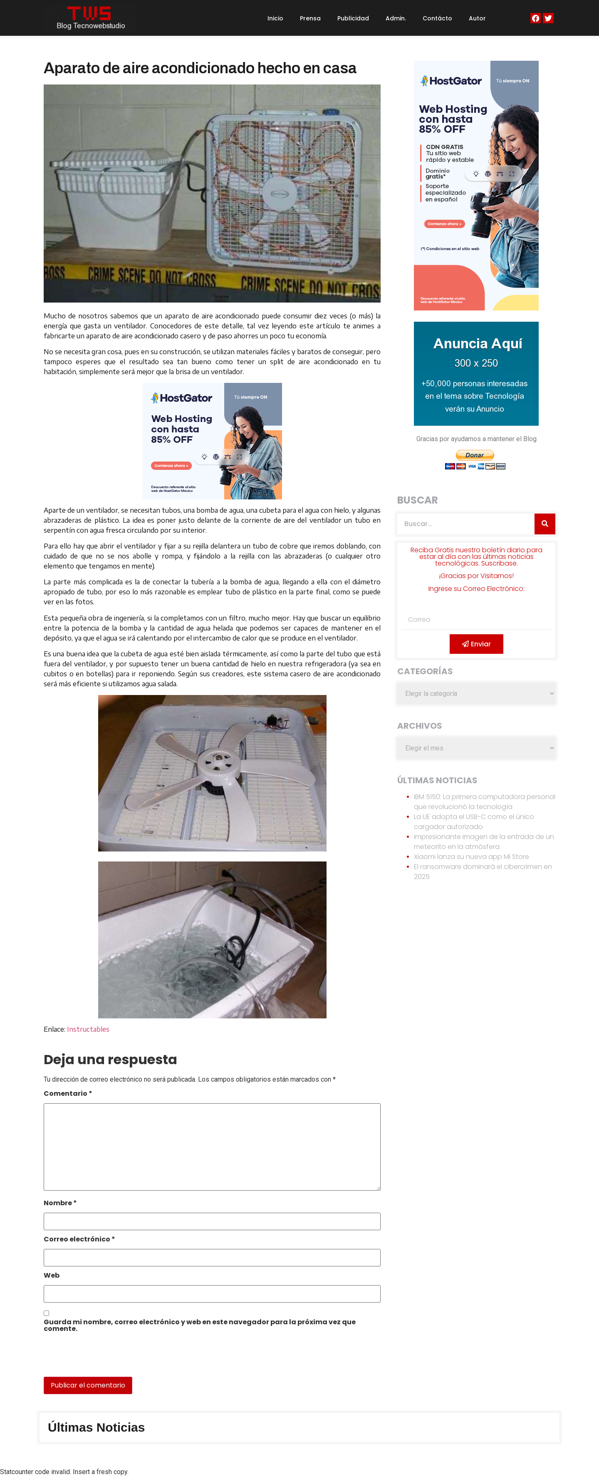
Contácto (437, 18)
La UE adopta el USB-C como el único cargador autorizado (474, 822)
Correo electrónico (79, 1240)
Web (51, 1276)
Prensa (310, 18)
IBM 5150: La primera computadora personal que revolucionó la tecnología (484, 802)
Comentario (68, 1094)
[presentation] (101, 1358)
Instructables (88, 1029)
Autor (477, 18)
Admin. (396, 18)
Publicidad (353, 18)
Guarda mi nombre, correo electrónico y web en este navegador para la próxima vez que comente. (200, 1326)
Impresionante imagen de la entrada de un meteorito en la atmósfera (484, 841)
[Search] (545, 524)
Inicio (275, 18)
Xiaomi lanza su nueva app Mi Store (471, 856)
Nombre (60, 1204)
